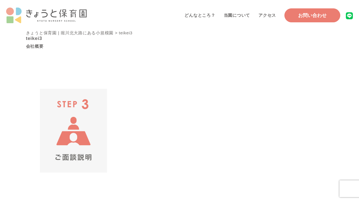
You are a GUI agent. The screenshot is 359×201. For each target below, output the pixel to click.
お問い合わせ (312, 15)
